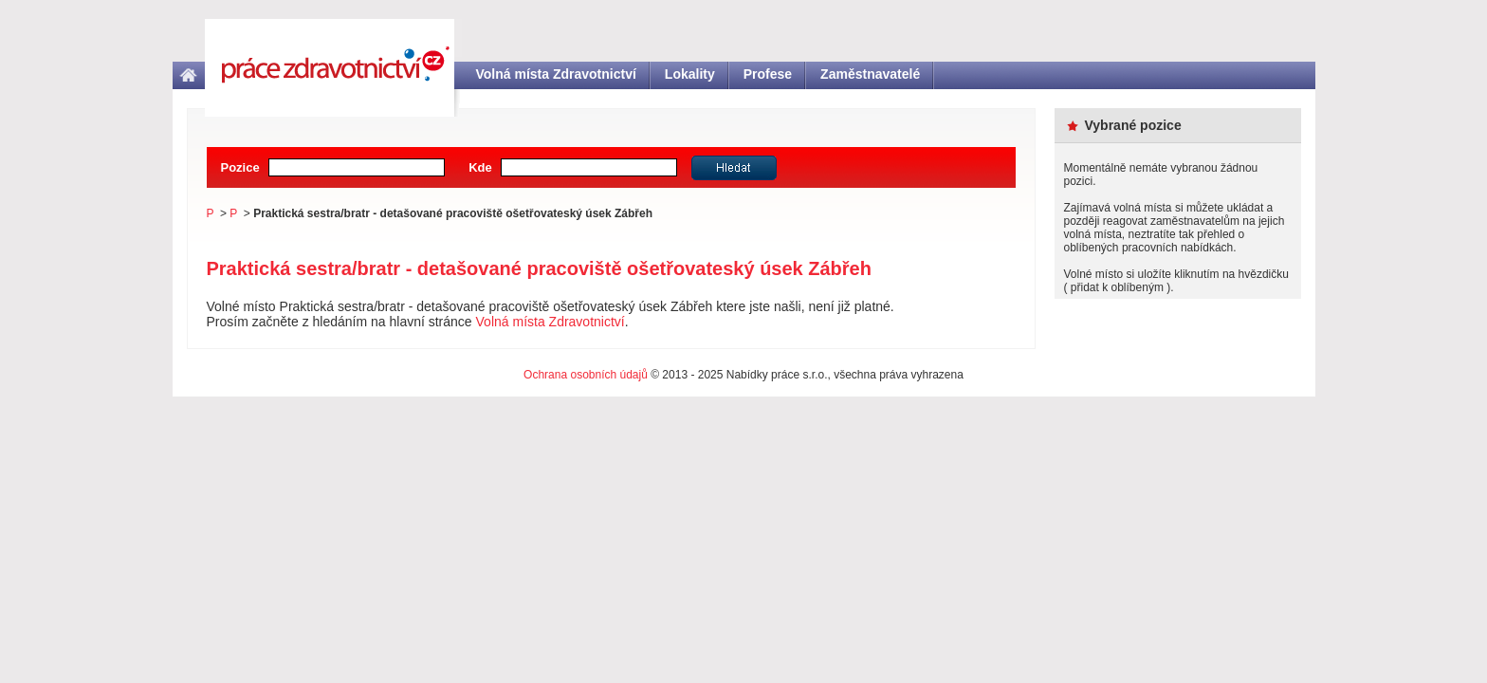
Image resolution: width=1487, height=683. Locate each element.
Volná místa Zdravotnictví (556, 74)
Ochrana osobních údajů (585, 374)
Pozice (240, 167)
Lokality (690, 74)
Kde (480, 167)
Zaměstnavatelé (870, 74)
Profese (768, 74)
